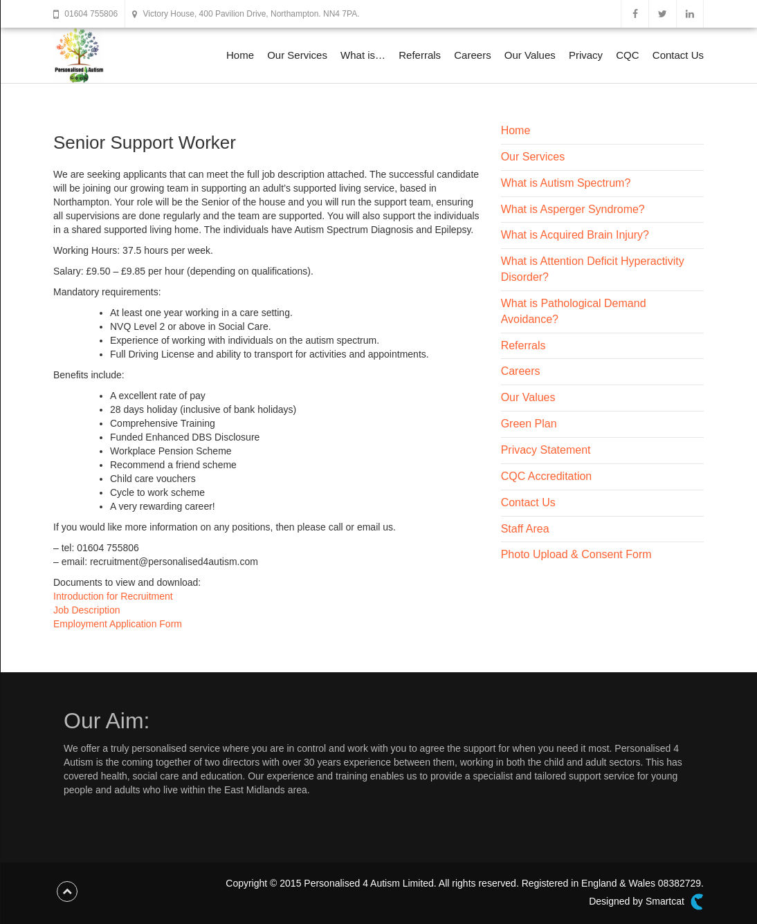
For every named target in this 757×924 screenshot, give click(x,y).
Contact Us (678, 55)
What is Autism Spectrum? (566, 183)
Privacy (586, 55)
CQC (627, 55)
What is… (362, 55)
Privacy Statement (546, 450)
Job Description (86, 610)
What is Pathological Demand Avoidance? (573, 311)
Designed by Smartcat (646, 902)
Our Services (297, 55)
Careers (472, 55)
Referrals (420, 55)
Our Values (530, 55)
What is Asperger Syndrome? (573, 209)
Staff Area (525, 529)
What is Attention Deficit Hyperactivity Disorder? (592, 269)
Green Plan (529, 423)
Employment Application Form (117, 623)
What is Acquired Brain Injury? (575, 235)
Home (240, 55)
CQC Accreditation (546, 476)
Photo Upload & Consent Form (576, 554)
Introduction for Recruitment (113, 596)
